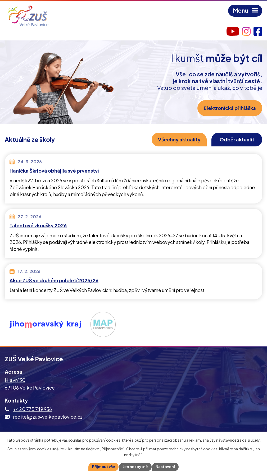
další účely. (251, 440)
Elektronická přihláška (229, 108)
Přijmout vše (103, 466)
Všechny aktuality (177, 140)
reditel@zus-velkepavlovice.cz (48, 417)
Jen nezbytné (135, 466)
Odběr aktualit (236, 140)
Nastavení (165, 466)
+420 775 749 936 (32, 409)
